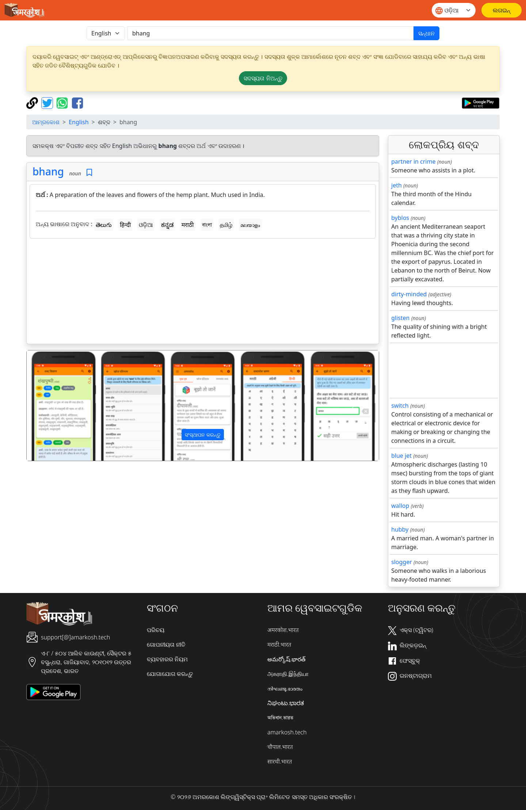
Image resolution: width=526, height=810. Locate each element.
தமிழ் (226, 225)
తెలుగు (104, 225)
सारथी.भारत (279, 761)
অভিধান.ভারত (280, 718)
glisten (400, 318)
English (78, 122)
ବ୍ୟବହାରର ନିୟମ (167, 659)
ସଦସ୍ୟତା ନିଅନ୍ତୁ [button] (263, 78)
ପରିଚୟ (155, 630)
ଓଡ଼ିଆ (146, 225)
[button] (53, 405)
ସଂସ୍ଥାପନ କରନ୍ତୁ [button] (203, 434)
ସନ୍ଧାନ (426, 33)
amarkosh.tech (286, 732)
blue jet (401, 456)
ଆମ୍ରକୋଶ (46, 122)
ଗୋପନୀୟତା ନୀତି (166, 644)
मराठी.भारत (279, 644)
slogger (401, 562)
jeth (396, 185)
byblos (400, 218)
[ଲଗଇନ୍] (501, 10)
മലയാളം (250, 225)
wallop (400, 506)
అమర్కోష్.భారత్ (286, 659)
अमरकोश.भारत (283, 630)
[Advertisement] (203, 293)
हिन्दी (125, 225)
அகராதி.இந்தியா (288, 674)
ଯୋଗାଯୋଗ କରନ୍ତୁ (170, 674)
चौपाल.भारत (280, 747)
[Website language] (454, 10)
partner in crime (413, 161)
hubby (399, 529)
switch (400, 406)
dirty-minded (409, 294)
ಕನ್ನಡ (167, 225)
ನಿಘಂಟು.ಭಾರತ (285, 703)
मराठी (188, 225)
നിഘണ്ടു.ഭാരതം (284, 688)
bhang (48, 171)
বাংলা (207, 225)
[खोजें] (270, 33)
